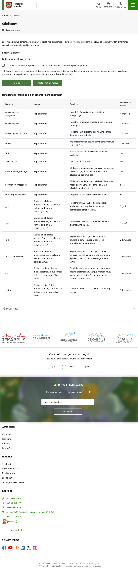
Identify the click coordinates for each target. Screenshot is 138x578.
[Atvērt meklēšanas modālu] (99, 5)
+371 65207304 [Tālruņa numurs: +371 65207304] (13, 516)
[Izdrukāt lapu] (69, 308)
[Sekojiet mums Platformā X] (29, 548)
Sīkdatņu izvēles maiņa (13, 482)
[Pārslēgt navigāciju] (133, 5)
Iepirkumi (6, 439)
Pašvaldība (7, 448)
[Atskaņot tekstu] (13, 30)
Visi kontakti (16, 530)
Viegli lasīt (6, 464)
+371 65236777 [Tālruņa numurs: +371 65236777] (13, 503)
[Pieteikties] (68, 412)
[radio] (52, 366)
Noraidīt (16, 83)
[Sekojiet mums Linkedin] (23, 548)
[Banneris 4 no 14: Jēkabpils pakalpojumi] (97, 337)
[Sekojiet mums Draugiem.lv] (16, 547)
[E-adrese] (8, 521)
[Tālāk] (131, 338)
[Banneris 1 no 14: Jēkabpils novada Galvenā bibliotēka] (14, 337)
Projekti (5, 443)
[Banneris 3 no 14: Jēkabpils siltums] (69, 337)
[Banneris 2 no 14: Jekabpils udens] (41, 337)
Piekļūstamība (8, 473)
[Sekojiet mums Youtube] (10, 547)
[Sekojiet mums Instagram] (35, 548)
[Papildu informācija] (16, 521)
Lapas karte (7, 477)
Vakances (6, 434)
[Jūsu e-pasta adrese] (67, 402)
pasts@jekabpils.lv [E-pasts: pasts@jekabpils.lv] (14, 507)
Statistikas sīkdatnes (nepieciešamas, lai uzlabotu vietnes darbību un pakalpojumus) (46, 65)
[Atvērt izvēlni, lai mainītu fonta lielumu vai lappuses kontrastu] (120, 5)
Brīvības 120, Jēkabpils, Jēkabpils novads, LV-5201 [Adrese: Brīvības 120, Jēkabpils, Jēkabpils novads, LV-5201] (30, 512)
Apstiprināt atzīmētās (48, 83)
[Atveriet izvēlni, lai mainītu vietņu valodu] (108, 5)
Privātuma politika (10, 468)
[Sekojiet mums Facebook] (4, 548)
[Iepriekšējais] (7, 338)
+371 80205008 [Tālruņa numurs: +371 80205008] (13, 498)
